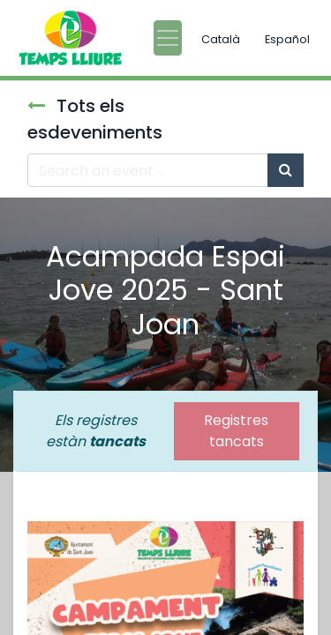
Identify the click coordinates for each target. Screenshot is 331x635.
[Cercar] (285, 170)
